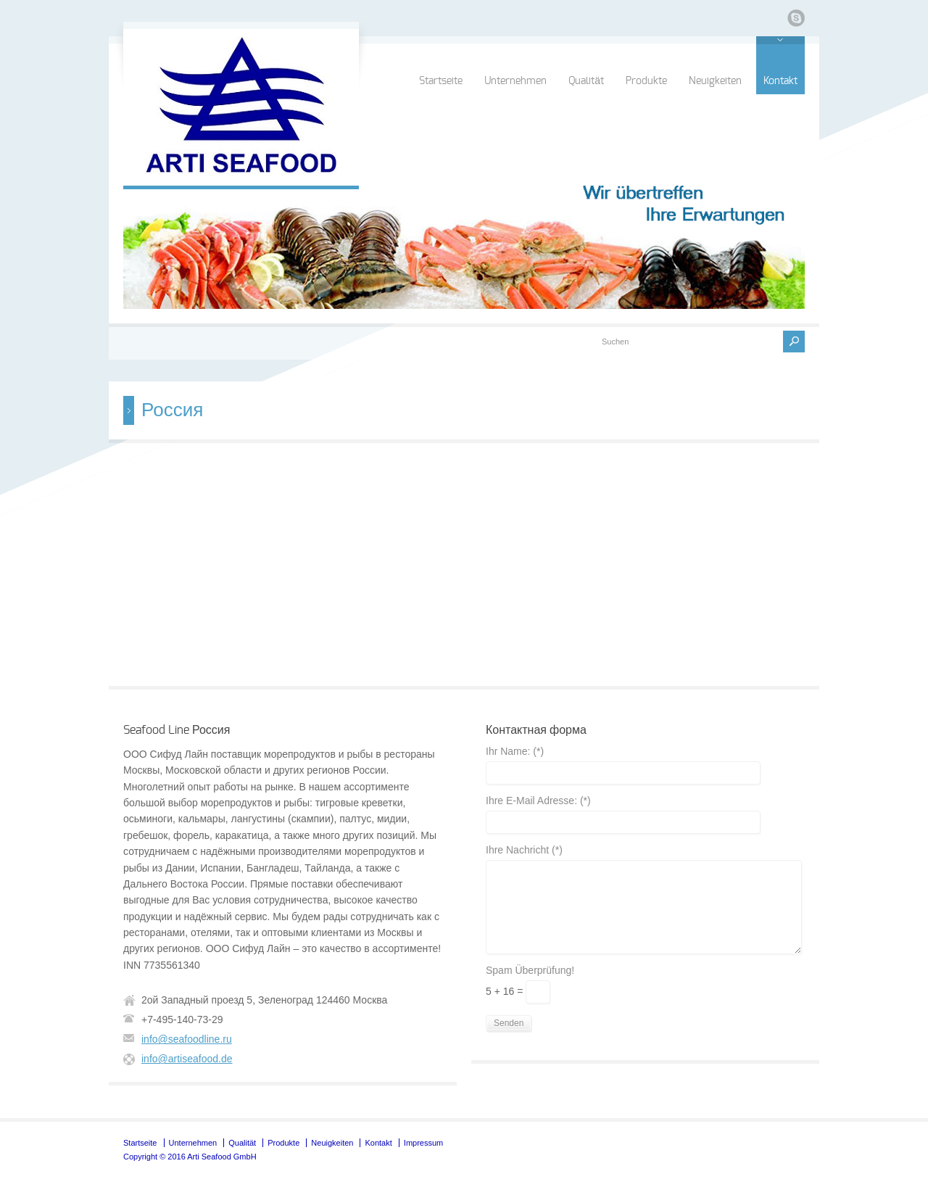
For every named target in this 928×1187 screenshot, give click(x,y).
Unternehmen (515, 81)
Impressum (423, 1142)
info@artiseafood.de (187, 1058)
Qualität (586, 81)
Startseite (441, 81)
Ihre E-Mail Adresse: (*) (538, 800)
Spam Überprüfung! (530, 970)
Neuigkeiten (715, 81)
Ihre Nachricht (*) (524, 850)
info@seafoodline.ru (186, 1039)
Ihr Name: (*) (515, 751)
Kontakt (780, 81)
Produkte (646, 81)
